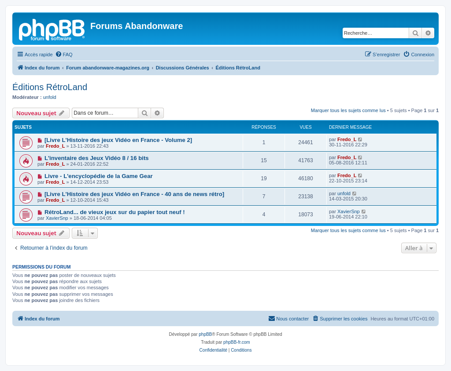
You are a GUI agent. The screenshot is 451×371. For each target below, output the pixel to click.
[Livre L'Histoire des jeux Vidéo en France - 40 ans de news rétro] (134, 194)
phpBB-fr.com (236, 342)
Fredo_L (55, 146)
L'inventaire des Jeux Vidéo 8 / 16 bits (96, 158)
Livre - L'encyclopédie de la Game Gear (98, 176)
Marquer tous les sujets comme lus (348, 110)
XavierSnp (57, 218)
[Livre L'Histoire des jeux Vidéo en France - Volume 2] (118, 140)
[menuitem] (64, 54)
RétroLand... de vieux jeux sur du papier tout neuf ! (114, 212)
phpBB (205, 334)
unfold (49, 97)
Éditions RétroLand (49, 87)
